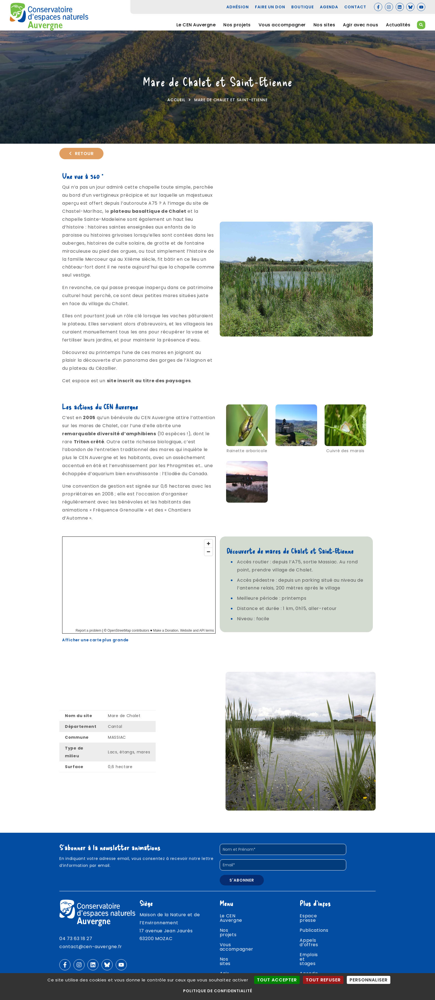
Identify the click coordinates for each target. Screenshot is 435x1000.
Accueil (176, 104)
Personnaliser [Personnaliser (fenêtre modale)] (369, 980)
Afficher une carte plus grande (95, 646)
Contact (309, 972)
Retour (81, 158)
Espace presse (317, 922)
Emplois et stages (321, 952)
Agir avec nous (360, 25)
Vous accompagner (282, 25)
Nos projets (237, 25)
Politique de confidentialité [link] (217, 991)
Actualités (398, 25)
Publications (314, 932)
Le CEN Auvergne (196, 25)
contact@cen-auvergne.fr (90, 953)
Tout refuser (323, 980)
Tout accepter (277, 980)
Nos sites (324, 25)
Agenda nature (317, 962)
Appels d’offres (318, 942)
